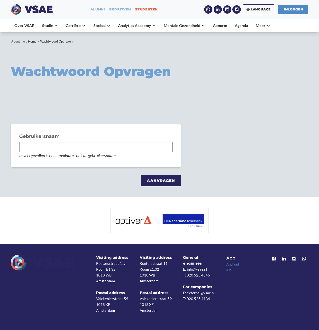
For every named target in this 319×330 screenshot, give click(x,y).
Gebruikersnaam (39, 136)
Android (232, 264)
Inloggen (293, 9)
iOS (229, 270)
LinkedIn (218, 9)
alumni (98, 9)
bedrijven (120, 9)
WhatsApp (208, 9)
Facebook (236, 9)
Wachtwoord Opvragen (56, 41)
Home (32, 41)
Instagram (227, 9)
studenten (146, 9)
